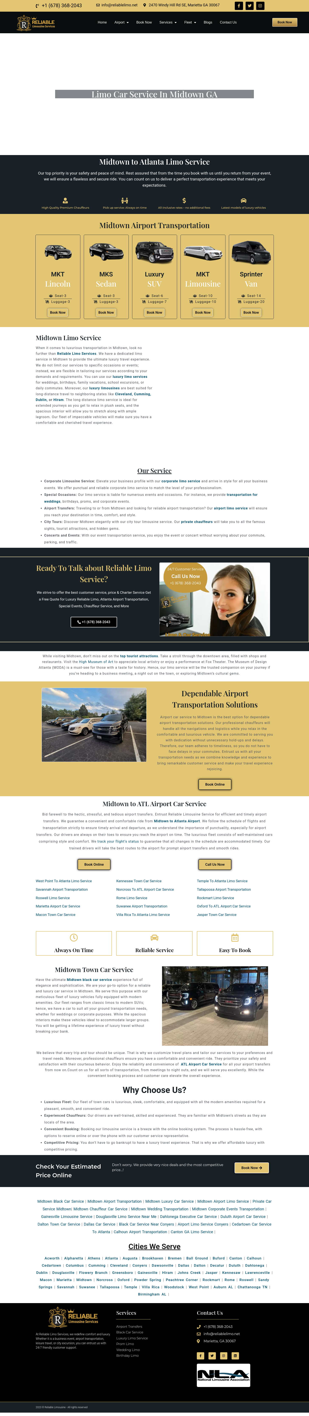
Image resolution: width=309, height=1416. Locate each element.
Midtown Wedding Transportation (159, 1212)
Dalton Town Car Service (59, 1227)
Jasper (211, 1276)
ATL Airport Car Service (201, 1067)
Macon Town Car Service (56, 915)
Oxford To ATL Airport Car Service (223, 907)
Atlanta (111, 1261)
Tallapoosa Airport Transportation (224, 890)
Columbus (75, 1268)
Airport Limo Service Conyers (203, 1227)
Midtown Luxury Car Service (169, 1204)
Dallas (183, 1268)
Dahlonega (254, 1268)
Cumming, (142, 394)
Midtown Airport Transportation (115, 1204)
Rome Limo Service (131, 898)
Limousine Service (76, 1219)
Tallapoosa (109, 1290)
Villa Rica (150, 1290)
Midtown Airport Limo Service (223, 1204)
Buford (219, 1261)
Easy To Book (235, 952)
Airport (122, 22)
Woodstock (174, 1290)
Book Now (144, 22)
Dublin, (42, 400)
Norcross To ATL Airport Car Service (145, 890)
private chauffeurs (197, 522)
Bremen (175, 1261)
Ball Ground (197, 1261)
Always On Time (74, 952)
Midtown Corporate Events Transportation (228, 1212)
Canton (235, 1261)
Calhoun (254, 1261)
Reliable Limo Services (76, 354)
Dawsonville (162, 1268)
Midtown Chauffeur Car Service (100, 1212)
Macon (46, 1283)
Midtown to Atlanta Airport (177, 822)
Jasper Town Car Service (216, 915)
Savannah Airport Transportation (62, 890)
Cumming (97, 1268)
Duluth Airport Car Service (243, 1219)
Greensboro (122, 1276)
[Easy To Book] (235, 939)
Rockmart (211, 1283)
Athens (94, 1261)
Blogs (208, 22)
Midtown (84, 1283)
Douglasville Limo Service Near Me (126, 1219)
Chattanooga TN (252, 1290)
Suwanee (87, 1290)
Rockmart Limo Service (215, 898)
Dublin (42, 1276)
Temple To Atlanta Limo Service (222, 881)
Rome (230, 1283)
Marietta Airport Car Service (58, 907)
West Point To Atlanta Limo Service (64, 881)
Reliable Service (154, 952)
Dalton (200, 1268)
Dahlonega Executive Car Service (188, 1219)
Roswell (246, 1283)
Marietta (64, 1283)
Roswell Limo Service (53, 898)
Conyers (140, 1268)
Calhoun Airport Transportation (140, 1235)
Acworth (52, 1261)
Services (168, 22)
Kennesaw (231, 1276)
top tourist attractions (139, 657)
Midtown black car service (89, 983)
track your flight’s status (118, 842)
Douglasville (63, 1276)
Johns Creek (189, 1276)
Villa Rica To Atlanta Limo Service (143, 915)
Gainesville (50, 1219)
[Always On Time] (74, 939)
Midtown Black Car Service (60, 1204)
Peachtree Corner (182, 1283)
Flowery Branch (93, 1276)
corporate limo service (181, 482)
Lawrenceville (257, 1276)
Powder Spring (147, 1283)
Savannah (65, 1290)
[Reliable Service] (154, 939)
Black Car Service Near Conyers (146, 1227)
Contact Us (228, 22)
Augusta (130, 1261)
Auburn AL (223, 1290)
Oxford (123, 1283)
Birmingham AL (152, 1297)
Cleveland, (124, 394)
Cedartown (51, 1268)
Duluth (234, 1268)
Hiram (58, 400)
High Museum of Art (96, 662)
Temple (130, 1290)
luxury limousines (104, 389)
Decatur (217, 1268)
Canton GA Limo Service (192, 1235)
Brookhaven (152, 1261)
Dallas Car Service (99, 1227)
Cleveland (119, 1268)
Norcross (104, 1283)
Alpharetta (73, 1261)
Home (102, 22)
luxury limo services (130, 377)
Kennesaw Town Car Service (138, 881)
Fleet (190, 22)
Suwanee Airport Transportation (141, 907)
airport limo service (231, 509)
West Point (199, 1290)
